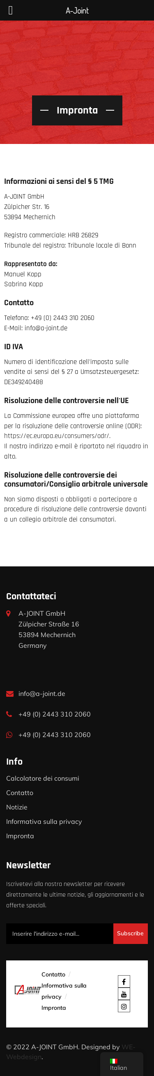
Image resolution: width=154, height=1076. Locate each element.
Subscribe (130, 933)
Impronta (20, 836)
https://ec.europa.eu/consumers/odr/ (56, 436)
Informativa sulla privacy (44, 821)
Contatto (19, 792)
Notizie (17, 807)
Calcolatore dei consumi (42, 778)
